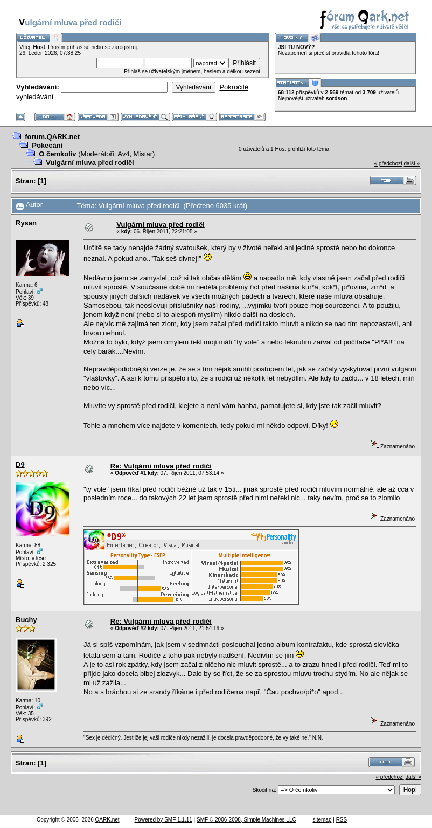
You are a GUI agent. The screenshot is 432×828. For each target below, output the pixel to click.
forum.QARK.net (52, 137)
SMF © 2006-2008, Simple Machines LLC (246, 820)
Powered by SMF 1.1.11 (163, 820)
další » (412, 164)
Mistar (143, 154)
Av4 (123, 154)
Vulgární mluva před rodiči (90, 162)
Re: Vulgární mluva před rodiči (161, 466)
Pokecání (47, 145)
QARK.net (107, 820)
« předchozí (388, 164)
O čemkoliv (57, 154)
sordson (336, 98)
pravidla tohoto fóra (355, 53)
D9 (20, 464)
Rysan (26, 223)
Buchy (26, 620)
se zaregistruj (120, 47)
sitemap (321, 820)
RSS (341, 820)
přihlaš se (78, 47)
